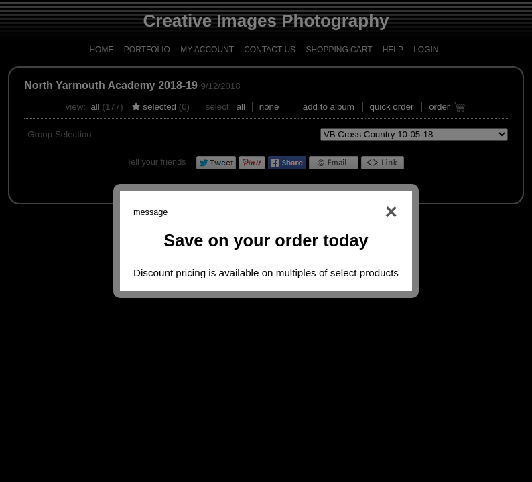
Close (372, 212)
